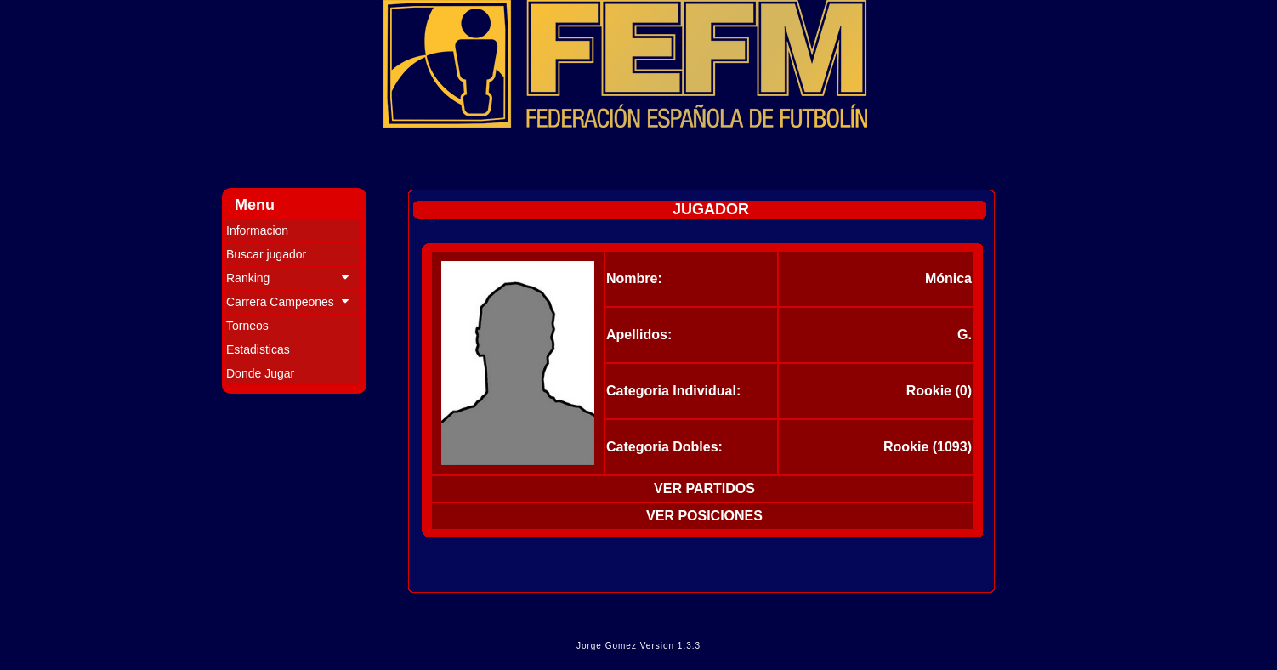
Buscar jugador (266, 254)
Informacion (257, 230)
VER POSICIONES (704, 515)
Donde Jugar (260, 373)
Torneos (247, 325)
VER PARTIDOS (704, 488)
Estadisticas (258, 349)
